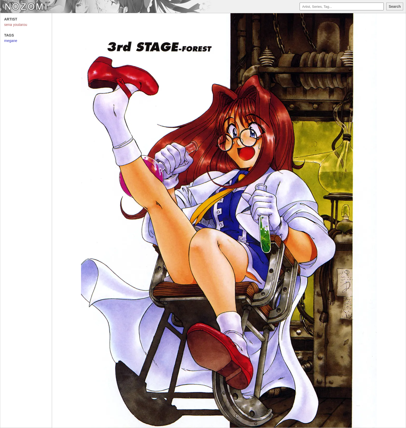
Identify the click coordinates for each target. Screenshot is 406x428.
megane (10, 41)
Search (395, 6)
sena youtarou (15, 25)
